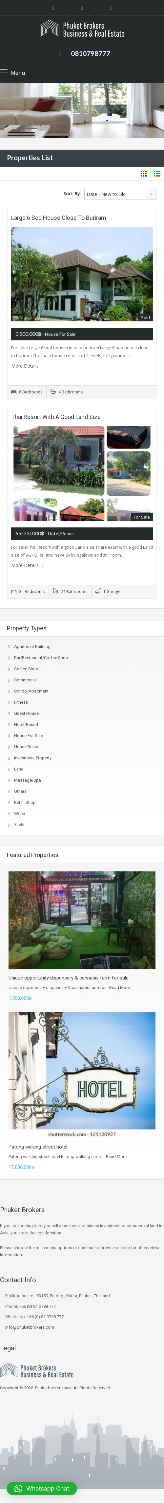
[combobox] (120, 194)
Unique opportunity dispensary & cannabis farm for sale (69, 978)
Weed (19, 813)
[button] (42, 1488)
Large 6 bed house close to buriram (58, 217)
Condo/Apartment (31, 691)
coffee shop (26, 668)
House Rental (26, 746)
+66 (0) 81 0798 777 (37, 1306)
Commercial (25, 679)
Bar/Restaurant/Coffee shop (41, 657)
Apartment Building (32, 646)
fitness (21, 702)
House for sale (28, 735)
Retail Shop (25, 802)
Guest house (26, 713)
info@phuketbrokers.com (29, 1327)
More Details (27, 366)
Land (19, 769)
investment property (32, 757)
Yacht (19, 824)
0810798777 (90, 53)
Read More (119, 987)
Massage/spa (27, 780)
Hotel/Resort (26, 724)
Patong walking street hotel (38, 1147)
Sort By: (72, 193)
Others (20, 791)
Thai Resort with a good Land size (56, 416)
